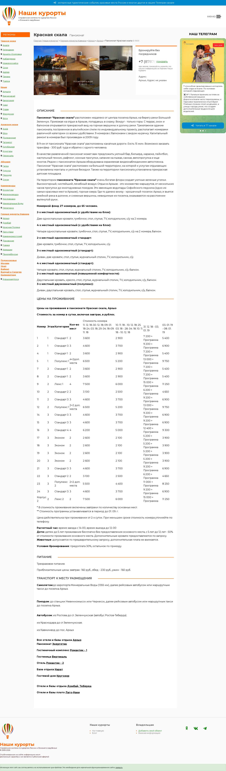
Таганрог (7, 142)
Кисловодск (9, 199)
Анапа (6, 45)
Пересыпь (8, 156)
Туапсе (6, 81)
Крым (4, 87)
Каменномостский (12, 236)
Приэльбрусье (10, 254)
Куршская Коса (11, 279)
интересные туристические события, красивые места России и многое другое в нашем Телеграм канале (113, 2)
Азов (5, 129)
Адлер (6, 72)
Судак (6, 109)
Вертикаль (59, 656)
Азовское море (9, 124)
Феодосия (8, 114)
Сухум (6, 179)
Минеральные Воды (13, 203)
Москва (5, 263)
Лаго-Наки (8, 232)
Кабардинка (9, 59)
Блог (94, 733)
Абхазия (5, 162)
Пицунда (7, 175)
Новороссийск (10, 63)
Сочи (5, 68)
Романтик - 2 (55, 663)
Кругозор (63, 675)
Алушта (7, 91)
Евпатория (8, 100)
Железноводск (11, 194)
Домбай (7, 223)
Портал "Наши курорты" (46, 41)
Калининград (8, 275)
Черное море (8, 41)
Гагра (6, 166)
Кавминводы (8, 186)
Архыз (6, 218)
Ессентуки (8, 190)
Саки (5, 105)
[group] (203, 85)
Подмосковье (9, 260)
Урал (3, 266)
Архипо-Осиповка (12, 54)
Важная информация (149, 733)
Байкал (5, 269)
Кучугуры (7, 151)
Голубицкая (9, 147)
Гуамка (6, 245)
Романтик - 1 (78, 650)
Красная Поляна (11, 227)
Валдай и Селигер (11, 272)
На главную (98, 731)
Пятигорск (8, 208)
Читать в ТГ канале (203, 125)
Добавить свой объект (150, 731)
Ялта (5, 118)
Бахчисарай (9, 96)
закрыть (119, 767)
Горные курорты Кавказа (15, 214)
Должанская (9, 138)
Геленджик (8, 50)
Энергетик (59, 644)
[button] (200, 130)
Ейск (5, 133)
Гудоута (7, 171)
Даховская (8, 241)
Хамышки (7, 250)
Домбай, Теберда (79, 686)
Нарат (59, 669)
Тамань (6, 76)
